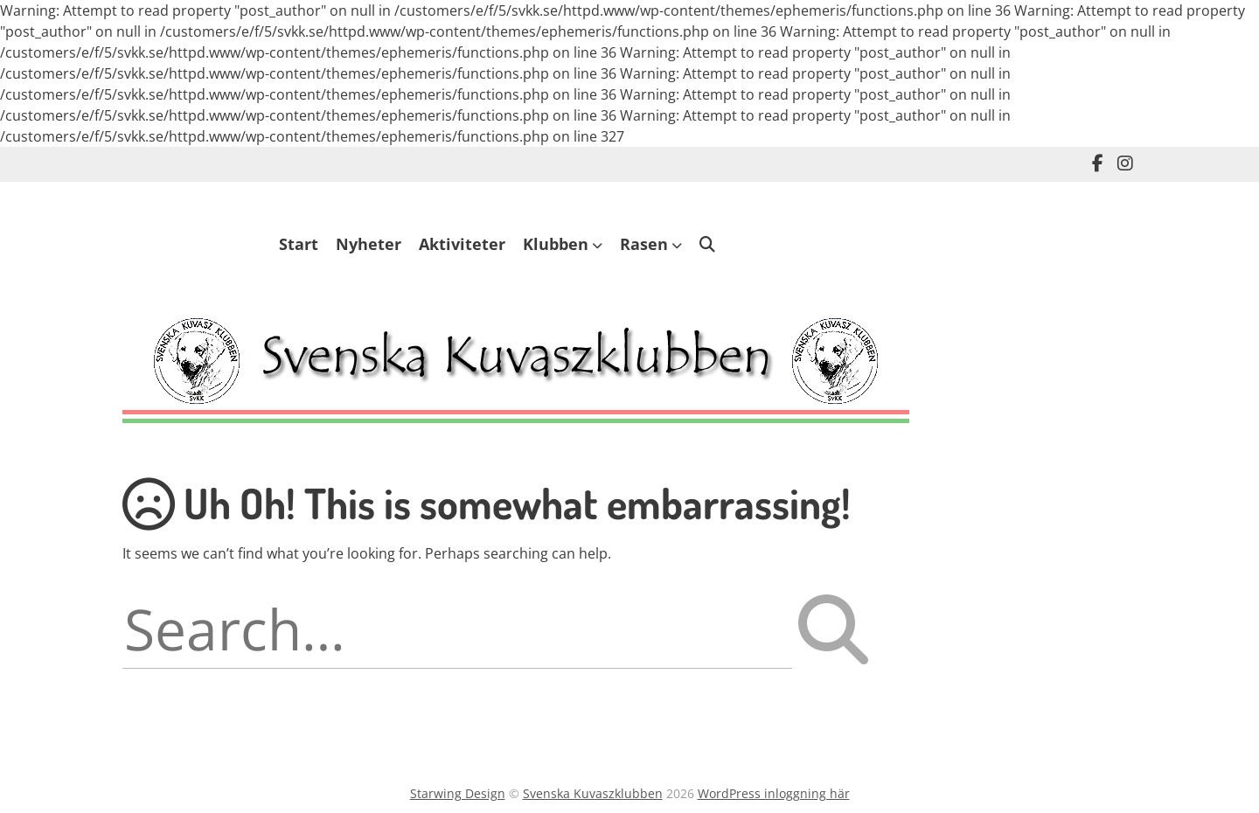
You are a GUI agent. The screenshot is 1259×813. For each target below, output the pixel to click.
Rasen (644, 243)
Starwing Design (457, 793)
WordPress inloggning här (774, 793)
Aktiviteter (462, 243)
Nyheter (368, 243)
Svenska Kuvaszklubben (593, 793)
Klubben (555, 243)
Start (298, 243)
